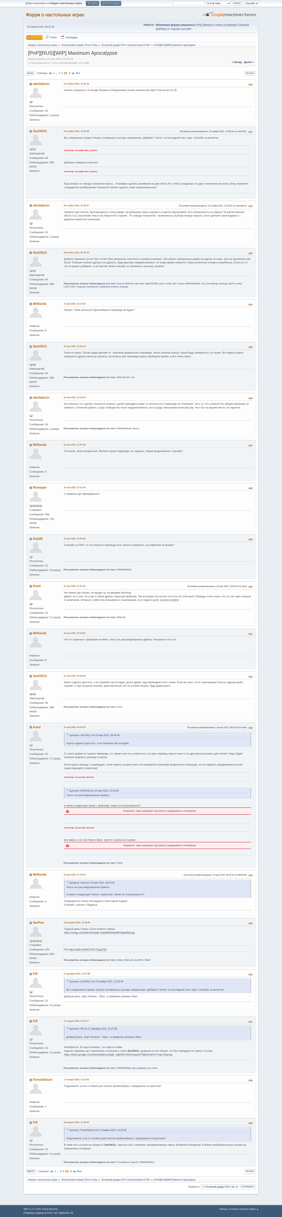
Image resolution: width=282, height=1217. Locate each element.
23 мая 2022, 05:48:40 (74, 676)
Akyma (136, 428)
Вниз (30, 73)
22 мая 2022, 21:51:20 (74, 586)
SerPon (232, 283)
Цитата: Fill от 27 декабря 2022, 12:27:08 (93, 1028)
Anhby (169, 283)
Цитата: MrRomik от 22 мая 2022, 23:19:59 (94, 790)
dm (133, 377)
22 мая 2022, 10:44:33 (74, 397)
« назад (237, 62)
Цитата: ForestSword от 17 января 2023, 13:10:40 (97, 1130)
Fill (35, 973)
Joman (181, 283)
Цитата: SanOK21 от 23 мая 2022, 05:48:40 (94, 735)
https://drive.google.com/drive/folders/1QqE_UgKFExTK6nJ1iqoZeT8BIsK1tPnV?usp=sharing (118, 1054)
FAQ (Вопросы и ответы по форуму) (217, 25)
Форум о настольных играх (55, 14)
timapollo (124, 286)
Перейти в (193, 1186)
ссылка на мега (169, 599)
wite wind (139, 283)
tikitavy (120, 960)
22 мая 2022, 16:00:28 (74, 538)
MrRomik (129, 283)
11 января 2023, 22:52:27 (76, 1021)
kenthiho (115, 286)
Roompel (39, 487)
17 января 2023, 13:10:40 (76, 1079)
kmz (149, 1068)
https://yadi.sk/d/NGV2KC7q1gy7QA (88, 949)
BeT (175, 283)
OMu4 (147, 960)
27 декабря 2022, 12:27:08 (77, 974)
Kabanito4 (104, 286)
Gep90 (37, 538)
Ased (239, 283)
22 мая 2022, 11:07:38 (74, 445)
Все (78, 73)
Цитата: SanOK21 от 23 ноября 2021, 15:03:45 (96, 981)
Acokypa (223, 283)
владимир (141, 1068)
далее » (249, 62)
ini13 (203, 283)
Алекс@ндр (212, 283)
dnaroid (120, 283)
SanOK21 (40, 131)
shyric (120, 707)
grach (161, 283)
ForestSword (42, 1079)
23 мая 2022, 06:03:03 (74, 727)
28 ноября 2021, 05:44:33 (76, 252)
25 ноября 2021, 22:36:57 (76, 205)
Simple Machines (50, 1209)
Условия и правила (238, 1209)
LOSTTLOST (70, 286)
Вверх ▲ (254, 1209)
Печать (250, 73)
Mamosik (129, 960)
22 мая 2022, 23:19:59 (74, 633)
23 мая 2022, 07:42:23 (74, 874)
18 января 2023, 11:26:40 (76, 1122)
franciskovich (93, 286)
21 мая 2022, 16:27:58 (74, 304)
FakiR (120, 863)
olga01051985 (151, 283)
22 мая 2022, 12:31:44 (74, 487)
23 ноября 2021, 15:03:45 (76, 131)
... (57, 73)
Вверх (30, 1171)
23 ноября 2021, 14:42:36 (76, 84)
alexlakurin (41, 83)
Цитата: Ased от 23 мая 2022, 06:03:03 (92, 882)
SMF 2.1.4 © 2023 (32, 1209)
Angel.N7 (134, 1162)
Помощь (223, 1209)
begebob (81, 286)
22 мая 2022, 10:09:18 (74, 346)
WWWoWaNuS (192, 283)
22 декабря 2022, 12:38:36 (77, 922)
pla (134, 1068)
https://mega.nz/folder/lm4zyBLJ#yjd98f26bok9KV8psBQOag (99, 932)
